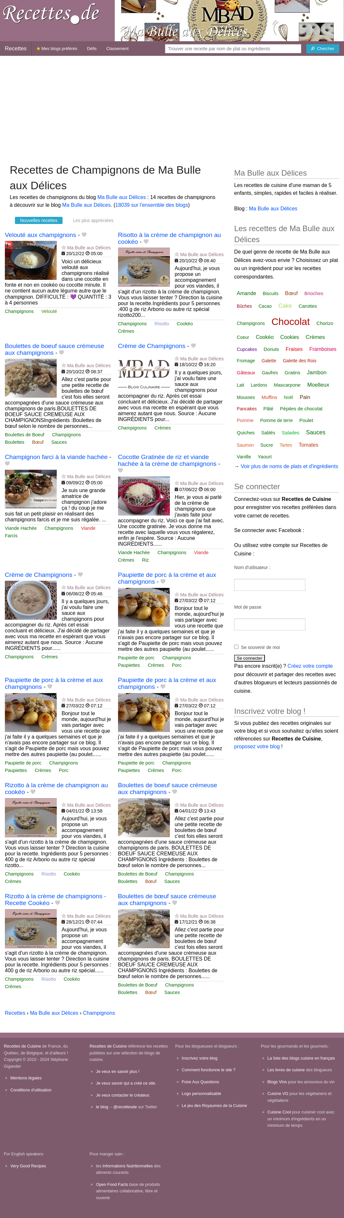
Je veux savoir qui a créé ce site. (126, 1083)
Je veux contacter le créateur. (123, 1095)
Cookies (289, 337)
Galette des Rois (299, 360)
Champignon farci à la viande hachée (56, 457)
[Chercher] (322, 48)
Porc (177, 665)
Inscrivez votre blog (200, 1058)
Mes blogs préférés (57, 48)
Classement (117, 48)
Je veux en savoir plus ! (117, 1071)
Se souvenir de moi (260, 647)
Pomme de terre (276, 420)
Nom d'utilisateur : (252, 567)
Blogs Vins (277, 1081)
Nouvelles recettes (38, 220)
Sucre (266, 445)
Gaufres (270, 372)
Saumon (245, 445)
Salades (290, 432)
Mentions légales (26, 1077)
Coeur (243, 337)
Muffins (269, 397)
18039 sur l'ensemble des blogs (151, 205)
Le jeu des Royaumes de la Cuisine (214, 1105)
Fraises (294, 349)
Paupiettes (129, 665)
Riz (145, 560)
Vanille (244, 456)
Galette (269, 360)
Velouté (49, 311)
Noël (288, 397)
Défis (92, 48)
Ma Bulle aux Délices (121, 197)
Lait (240, 385)
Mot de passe (247, 607)
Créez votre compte (310, 666)
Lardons (259, 385)
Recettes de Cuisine (22, 1046)
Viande (88, 528)
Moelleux (318, 385)
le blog (102, 1106)
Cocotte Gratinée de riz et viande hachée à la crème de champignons (167, 460)
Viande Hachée (21, 528)
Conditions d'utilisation (31, 1090)
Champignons (19, 311)
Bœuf (37, 442)
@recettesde (125, 1106)
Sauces (59, 442)
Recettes (16, 48)
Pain (305, 397)
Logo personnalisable (201, 1093)
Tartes (286, 445)
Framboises (323, 349)
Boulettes (14, 442)
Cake (285, 306)
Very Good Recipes (28, 1165)
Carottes (308, 306)
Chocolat (290, 321)
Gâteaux (246, 372)
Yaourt (265, 456)
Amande (246, 293)
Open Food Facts (112, 1184)
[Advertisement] (172, 106)
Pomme (245, 420)
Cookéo (185, 323)
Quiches (246, 432)
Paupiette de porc (136, 657)
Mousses (246, 397)
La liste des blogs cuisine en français (301, 1058)
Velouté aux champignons (40, 234)
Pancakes (246, 408)
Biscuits (270, 293)
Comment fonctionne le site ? (209, 1069)
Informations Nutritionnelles (127, 1165)
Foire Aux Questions (200, 1081)
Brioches (313, 293)
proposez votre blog (257, 746)
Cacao (265, 306)
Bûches (244, 306)
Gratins (292, 372)
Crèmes (126, 331)
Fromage (246, 360)
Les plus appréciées (93, 220)
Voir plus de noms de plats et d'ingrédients (289, 466)
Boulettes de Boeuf (24, 434)
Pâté (268, 408)
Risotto (161, 323)
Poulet (306, 420)
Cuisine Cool (279, 1112)
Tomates (308, 445)
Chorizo (324, 323)
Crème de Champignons (151, 345)
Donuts (271, 349)
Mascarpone (287, 385)
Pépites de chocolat (301, 408)
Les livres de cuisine (286, 1069)
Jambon (316, 372)
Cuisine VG (278, 1093)
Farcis (11, 535)
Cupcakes (247, 349)
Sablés (268, 432)
